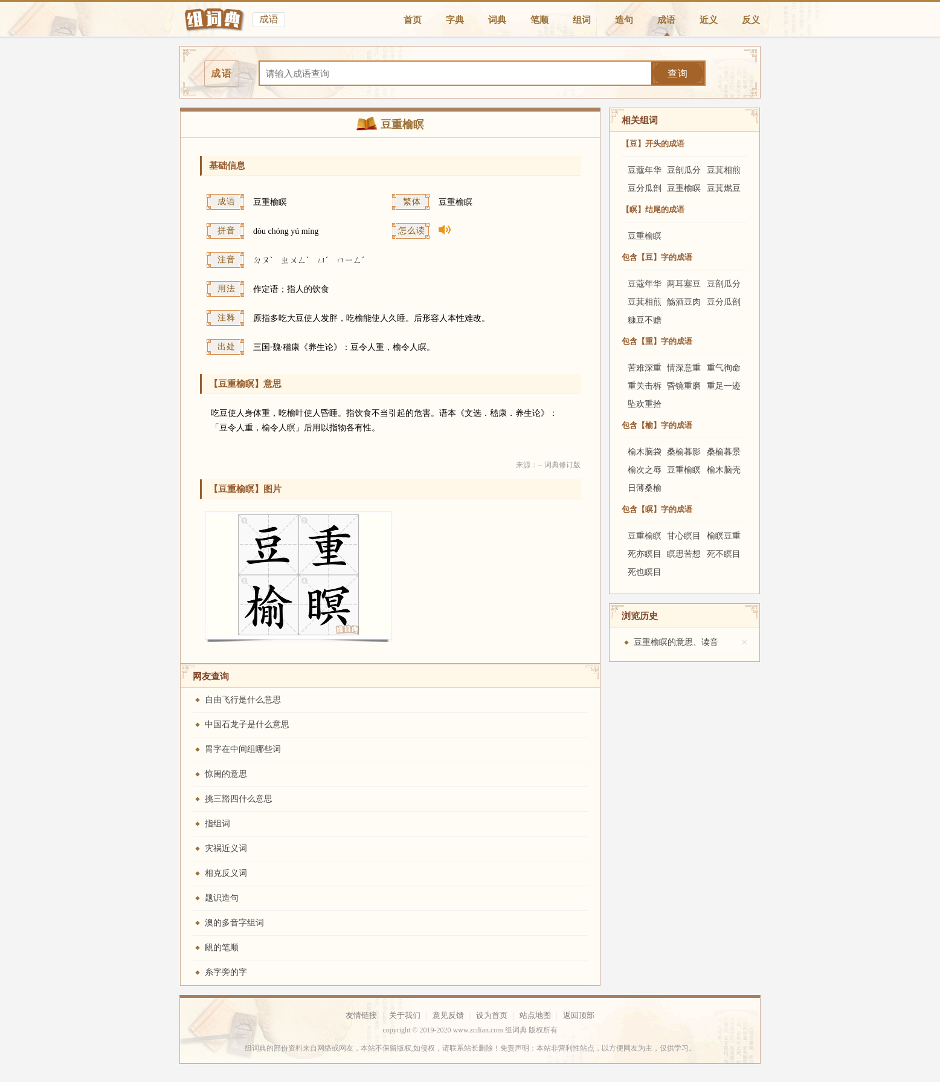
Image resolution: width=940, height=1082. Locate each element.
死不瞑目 (724, 554)
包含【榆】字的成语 (657, 425)
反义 (751, 20)
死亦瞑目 (645, 554)
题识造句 (222, 897)
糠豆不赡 (645, 320)
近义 (709, 20)
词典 (497, 20)
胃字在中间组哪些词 (243, 749)
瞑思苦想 (684, 554)
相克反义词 (226, 873)
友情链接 (361, 1015)
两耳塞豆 (684, 283)
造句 (624, 20)
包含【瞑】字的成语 (657, 509)
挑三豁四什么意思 (238, 798)
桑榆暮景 (724, 451)
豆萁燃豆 (724, 188)
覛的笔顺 (222, 947)
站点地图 (535, 1015)
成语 (666, 20)
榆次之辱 (645, 470)
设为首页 (491, 1015)
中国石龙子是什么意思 (247, 724)
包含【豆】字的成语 (657, 257)
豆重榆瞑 (684, 188)
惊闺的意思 (226, 774)
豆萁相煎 (724, 170)
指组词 (217, 823)
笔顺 (539, 20)
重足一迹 (724, 385)
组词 (582, 20)
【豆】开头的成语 (653, 143)
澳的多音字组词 (234, 922)
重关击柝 (645, 385)
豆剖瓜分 (684, 170)
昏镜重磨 (684, 385)
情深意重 (684, 367)
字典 (455, 20)
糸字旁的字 (226, 972)
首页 (413, 20)
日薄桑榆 (645, 488)
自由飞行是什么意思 (243, 699)
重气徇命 (724, 367)
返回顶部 (578, 1015)
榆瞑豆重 (724, 535)
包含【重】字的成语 (657, 341)
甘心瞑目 (684, 535)
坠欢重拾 (645, 404)
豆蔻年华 (645, 170)
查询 (678, 73)
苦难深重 (645, 367)
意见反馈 (448, 1015)
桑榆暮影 (684, 451)
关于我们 (404, 1015)
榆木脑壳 (724, 470)
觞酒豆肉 (684, 301)
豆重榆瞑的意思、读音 (676, 642)
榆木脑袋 (645, 451)
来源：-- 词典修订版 (548, 465)
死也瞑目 (645, 572)
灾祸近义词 (226, 848)
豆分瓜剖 (645, 188)
